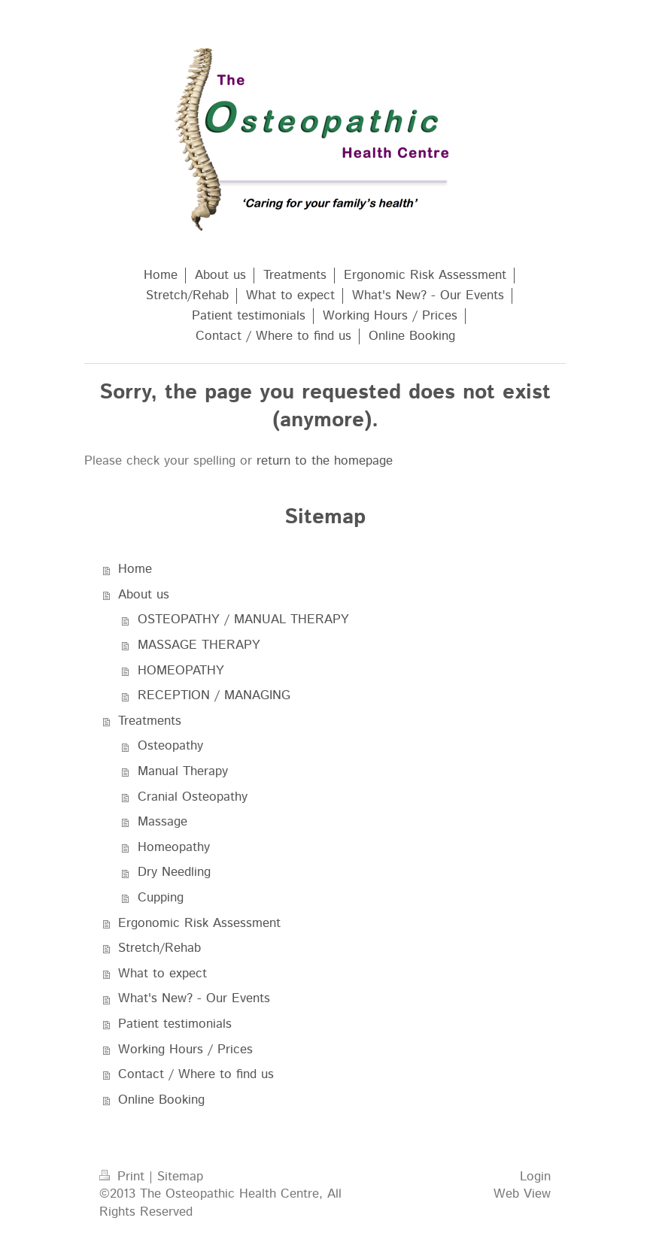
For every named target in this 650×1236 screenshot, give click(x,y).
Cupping (161, 898)
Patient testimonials (175, 1024)
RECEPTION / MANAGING (214, 695)
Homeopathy (174, 847)
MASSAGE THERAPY (199, 645)
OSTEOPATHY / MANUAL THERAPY (243, 619)
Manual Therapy (183, 771)
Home (135, 569)
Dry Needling (174, 872)
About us (143, 595)
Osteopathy (170, 746)
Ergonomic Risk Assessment (199, 923)
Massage (162, 822)
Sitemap (180, 1177)
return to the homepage (325, 461)
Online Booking (161, 1100)
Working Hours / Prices (185, 1050)
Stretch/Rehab (159, 948)
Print (124, 1177)
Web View (522, 1194)
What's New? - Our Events (194, 998)
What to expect (162, 974)
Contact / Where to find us (196, 1074)
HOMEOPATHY (181, 671)
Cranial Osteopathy (193, 797)
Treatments (149, 721)
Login (535, 1177)
